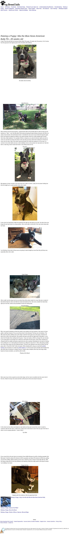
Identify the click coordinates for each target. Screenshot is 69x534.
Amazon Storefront (51, 521)
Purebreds (13, 7)
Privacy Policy (59, 521)
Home (2, 7)
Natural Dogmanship (18, 521)
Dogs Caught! (31, 8)
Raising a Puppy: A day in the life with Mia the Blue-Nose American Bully (23, 502)
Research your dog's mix (32, 7)
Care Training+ (53, 8)
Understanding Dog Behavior (46, 7)
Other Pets (38, 8)
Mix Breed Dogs (21, 7)
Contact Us (10, 522)
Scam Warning (32, 10)
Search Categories (9, 8)
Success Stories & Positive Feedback (31, 521)
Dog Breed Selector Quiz (21, 8)
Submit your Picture (13, 10)
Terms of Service (3, 522)
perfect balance (22, 347)
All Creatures (46, 8)
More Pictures (4, 10)
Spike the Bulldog (23, 10)
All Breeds (7, 7)
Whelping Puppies (63, 8)
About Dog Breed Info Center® (6, 521)
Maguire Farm (43, 521)
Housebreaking (58, 7)
